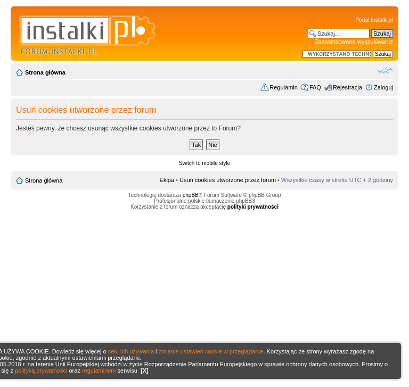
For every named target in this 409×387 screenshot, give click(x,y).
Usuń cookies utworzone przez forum (227, 180)
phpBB (191, 195)
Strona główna (45, 72)
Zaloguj (383, 87)
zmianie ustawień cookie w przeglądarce (211, 351)
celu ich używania (131, 351)
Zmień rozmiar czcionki (385, 70)
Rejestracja (347, 87)
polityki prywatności (253, 207)
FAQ (315, 87)
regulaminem (99, 370)
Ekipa (167, 180)
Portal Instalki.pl (374, 20)
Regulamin (283, 87)
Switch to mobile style (204, 163)
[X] (145, 370)
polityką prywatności (41, 370)
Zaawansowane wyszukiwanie (354, 41)
